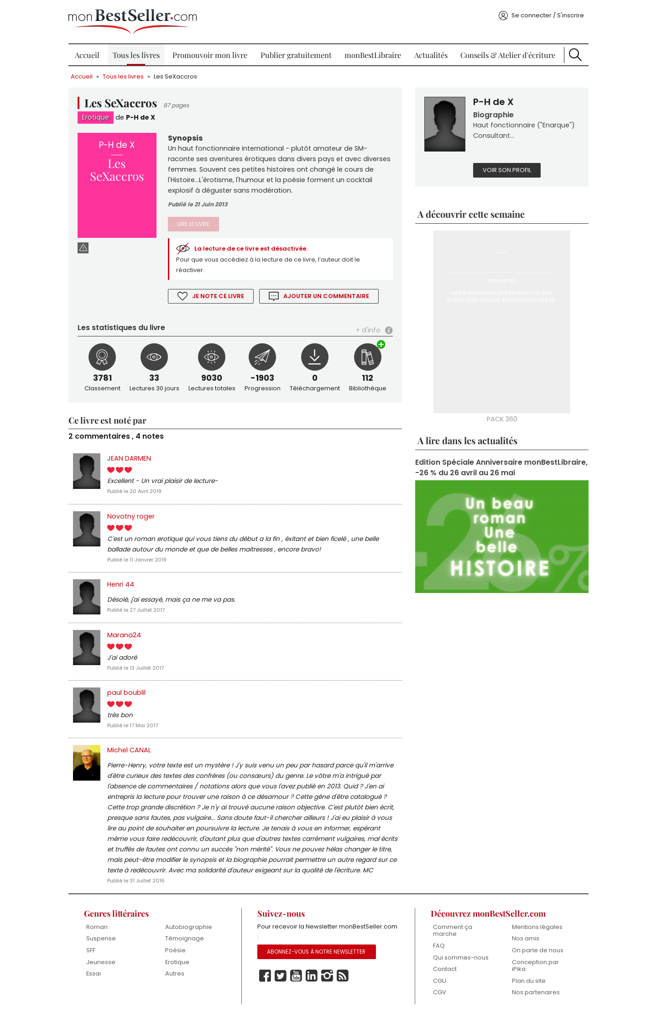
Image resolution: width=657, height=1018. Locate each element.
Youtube (296, 976)
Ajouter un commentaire (326, 296)
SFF (90, 950)
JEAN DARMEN (129, 458)
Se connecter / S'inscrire (547, 15)
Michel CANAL (129, 750)
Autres (174, 973)
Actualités (431, 55)
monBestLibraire (372, 55)
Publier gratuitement (296, 55)
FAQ (439, 945)
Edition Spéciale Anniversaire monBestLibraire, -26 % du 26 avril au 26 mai (501, 467)
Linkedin (311, 976)
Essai (93, 973)
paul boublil (126, 692)
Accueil (87, 55)
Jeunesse (100, 962)
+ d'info (368, 330)
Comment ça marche (452, 931)
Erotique (95, 117)
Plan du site (529, 980)
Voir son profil (507, 170)
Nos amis (525, 938)
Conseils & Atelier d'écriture (507, 55)
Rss (342, 976)
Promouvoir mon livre (209, 55)
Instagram (327, 976)
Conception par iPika (535, 966)
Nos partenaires (536, 992)
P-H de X (140, 117)
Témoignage (184, 938)
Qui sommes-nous (461, 957)
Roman (97, 927)
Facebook (265, 976)
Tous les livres (136, 55)
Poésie (175, 950)
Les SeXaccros (175, 76)
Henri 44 (120, 584)
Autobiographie (188, 927)
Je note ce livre (218, 296)
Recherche (575, 54)
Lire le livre (193, 224)
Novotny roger (131, 516)
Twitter (280, 976)
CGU (439, 980)
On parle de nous (537, 950)
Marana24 (124, 635)
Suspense (101, 938)
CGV (439, 992)
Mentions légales (537, 927)
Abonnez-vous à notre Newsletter (316, 951)
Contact (445, 969)
